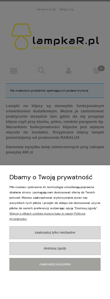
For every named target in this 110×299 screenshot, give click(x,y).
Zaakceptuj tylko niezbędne (55, 232)
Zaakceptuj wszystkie (55, 264)
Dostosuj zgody (55, 248)
